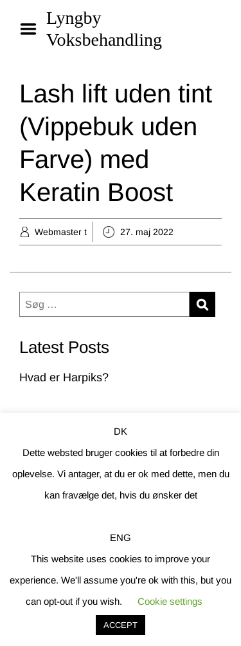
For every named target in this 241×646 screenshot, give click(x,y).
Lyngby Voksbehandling (104, 29)
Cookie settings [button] (170, 601)
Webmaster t (61, 232)
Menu (32, 29)
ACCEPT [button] (120, 625)
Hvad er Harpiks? (64, 377)
